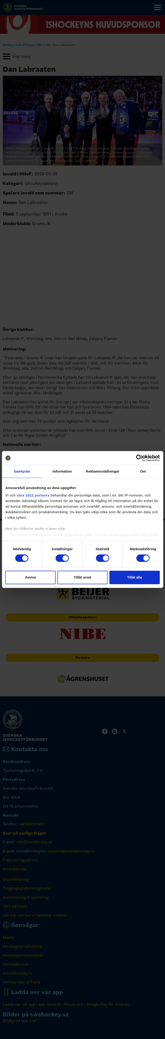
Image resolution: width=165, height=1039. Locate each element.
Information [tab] (62, 471)
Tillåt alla (134, 577)
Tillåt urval (82, 577)
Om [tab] (143, 471)
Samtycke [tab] (22, 471)
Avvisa (30, 577)
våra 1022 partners (33, 495)
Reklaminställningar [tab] (102, 471)
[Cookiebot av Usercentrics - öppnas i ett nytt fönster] (139, 457)
